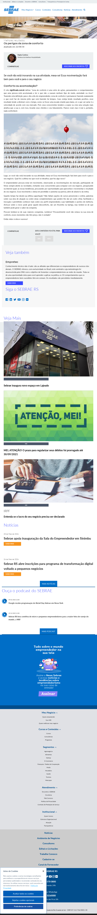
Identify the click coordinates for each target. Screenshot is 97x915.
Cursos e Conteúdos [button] (48, 729)
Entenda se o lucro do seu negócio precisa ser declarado (34, 516)
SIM (39, 239)
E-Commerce (48, 761)
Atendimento (77, 10)
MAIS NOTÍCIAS (48, 584)
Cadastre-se (48, 859)
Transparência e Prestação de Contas (58, 1)
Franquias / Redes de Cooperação (48, 764)
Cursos (38, 10)
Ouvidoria (48, 795)
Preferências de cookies (23, 906)
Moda (48, 767)
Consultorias (57, 10)
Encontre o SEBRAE (31, 1)
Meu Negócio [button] (48, 712)
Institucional (6, 1)
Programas (48, 740)
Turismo (48, 777)
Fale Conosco (48, 798)
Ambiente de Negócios (48, 838)
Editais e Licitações (17, 1)
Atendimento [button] (48, 787)
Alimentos (48, 754)
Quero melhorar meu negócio (48, 723)
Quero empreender (48, 717)
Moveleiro (48, 771)
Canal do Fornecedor (48, 864)
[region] (23, 890)
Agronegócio (48, 751)
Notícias (67, 10)
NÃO (49, 239)
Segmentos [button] (48, 747)
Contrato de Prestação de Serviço (48, 805)
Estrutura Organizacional (49, 819)
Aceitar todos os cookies (23, 893)
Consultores (42, 1)
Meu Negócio (28, 10)
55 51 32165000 (49, 895)
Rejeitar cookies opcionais (23, 900)
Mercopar (48, 780)
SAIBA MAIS (11, 283)
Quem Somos (48, 816)
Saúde (48, 774)
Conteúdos (46, 10)
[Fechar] (43, 871)
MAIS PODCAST (48, 631)
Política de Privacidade (48, 801)
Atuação (48, 822)
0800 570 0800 (48, 881)
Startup (48, 758)
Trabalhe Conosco (48, 854)
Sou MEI (48, 720)
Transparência (48, 826)
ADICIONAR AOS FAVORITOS (76, 66)
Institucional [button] (48, 811)
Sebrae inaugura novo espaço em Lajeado (26, 385)
